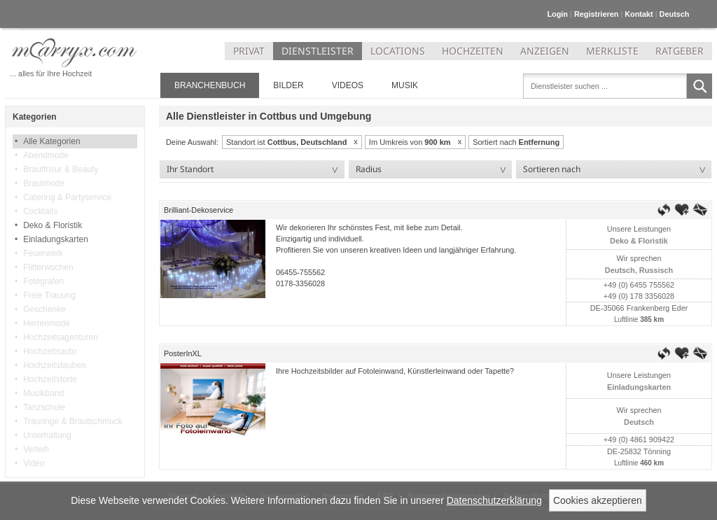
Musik (404, 85)
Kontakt (639, 14)
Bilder (288, 85)
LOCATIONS (397, 50)
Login (557, 14)
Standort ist (286, 142)
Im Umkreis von (410, 142)
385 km (651, 319)
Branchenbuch (209, 85)
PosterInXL (183, 353)
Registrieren (596, 14)
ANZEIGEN (544, 50)
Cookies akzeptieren (597, 500)
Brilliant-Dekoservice (198, 210)
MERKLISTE (612, 50)
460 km (651, 463)
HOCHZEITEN (472, 50)
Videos (347, 85)
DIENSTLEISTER (317, 50)
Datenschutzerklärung (494, 500)
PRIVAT (249, 50)
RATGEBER (679, 50)
